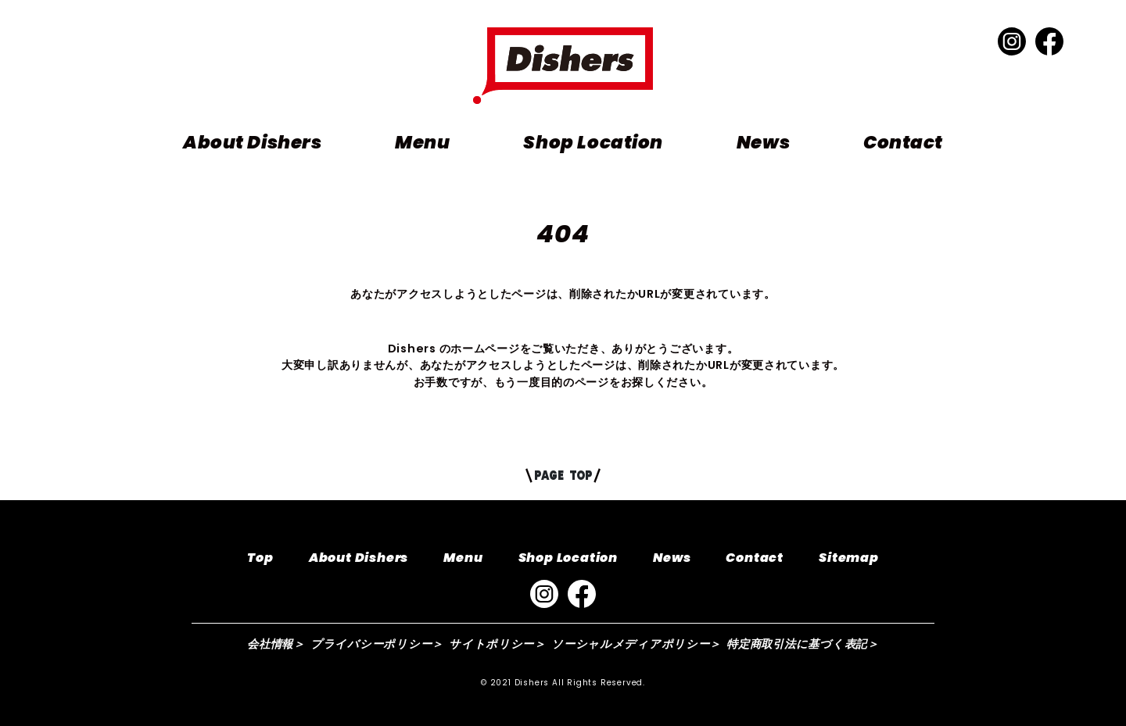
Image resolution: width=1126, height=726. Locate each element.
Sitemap (849, 558)
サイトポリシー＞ (497, 644)
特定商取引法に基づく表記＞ (802, 644)
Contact (903, 142)
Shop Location (592, 142)
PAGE (562, 475)
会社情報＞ (276, 644)
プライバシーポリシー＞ (376, 644)
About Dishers (252, 142)
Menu (422, 142)
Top (260, 558)
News (763, 142)
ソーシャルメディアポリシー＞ (636, 644)
